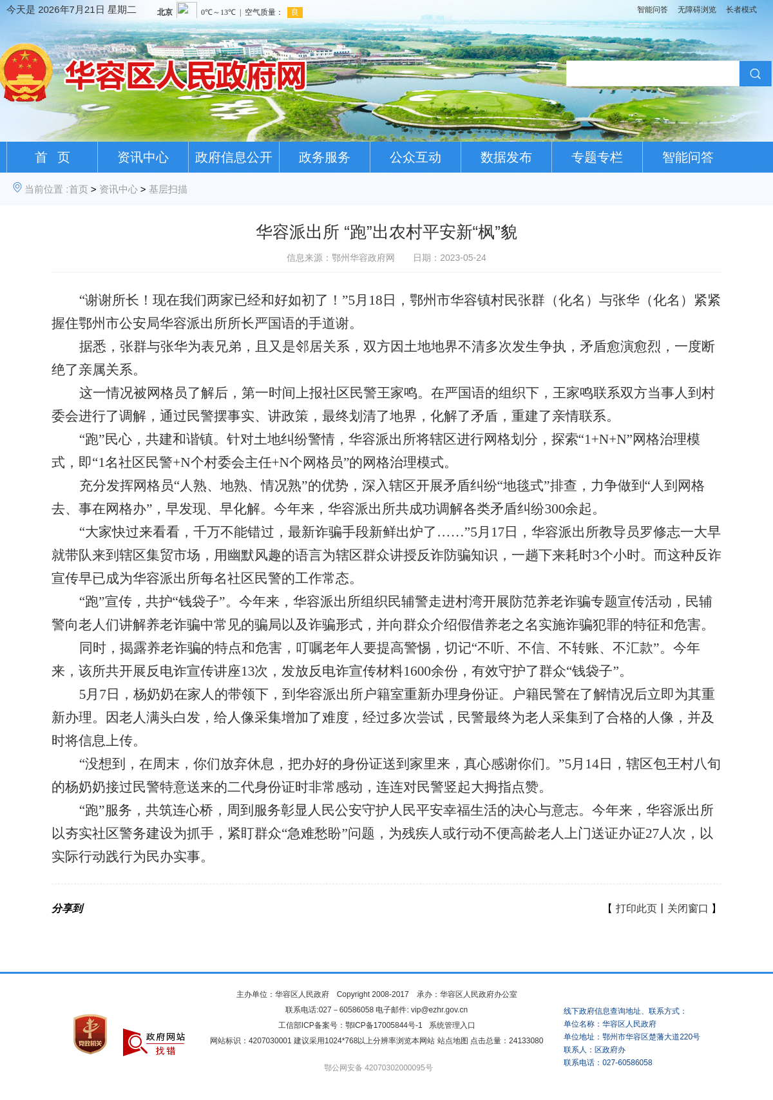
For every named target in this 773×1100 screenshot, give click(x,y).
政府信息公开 (233, 157)
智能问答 (652, 9)
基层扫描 (168, 189)
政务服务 (324, 157)
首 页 (52, 157)
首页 (78, 189)
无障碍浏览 (697, 9)
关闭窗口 (688, 908)
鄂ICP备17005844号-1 (384, 1025)
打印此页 (636, 908)
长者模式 (741, 9)
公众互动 (415, 157)
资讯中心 (143, 157)
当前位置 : (46, 189)
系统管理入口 (452, 1025)
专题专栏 (597, 157)
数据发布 (506, 157)
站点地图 (452, 1040)
